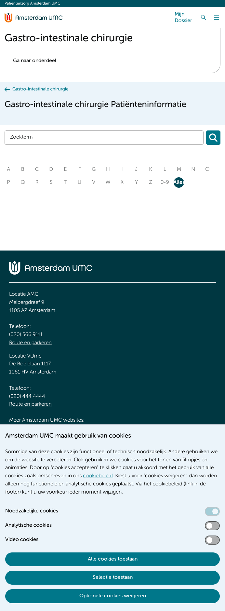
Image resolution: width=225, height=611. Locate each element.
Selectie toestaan (113, 577)
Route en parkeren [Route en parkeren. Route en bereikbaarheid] (30, 343)
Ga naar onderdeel (34, 60)
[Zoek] (203, 17)
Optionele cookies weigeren (112, 596)
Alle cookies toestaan (113, 559)
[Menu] (216, 17)
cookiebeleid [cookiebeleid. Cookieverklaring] (98, 476)
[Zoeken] (213, 137)
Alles (179, 182)
